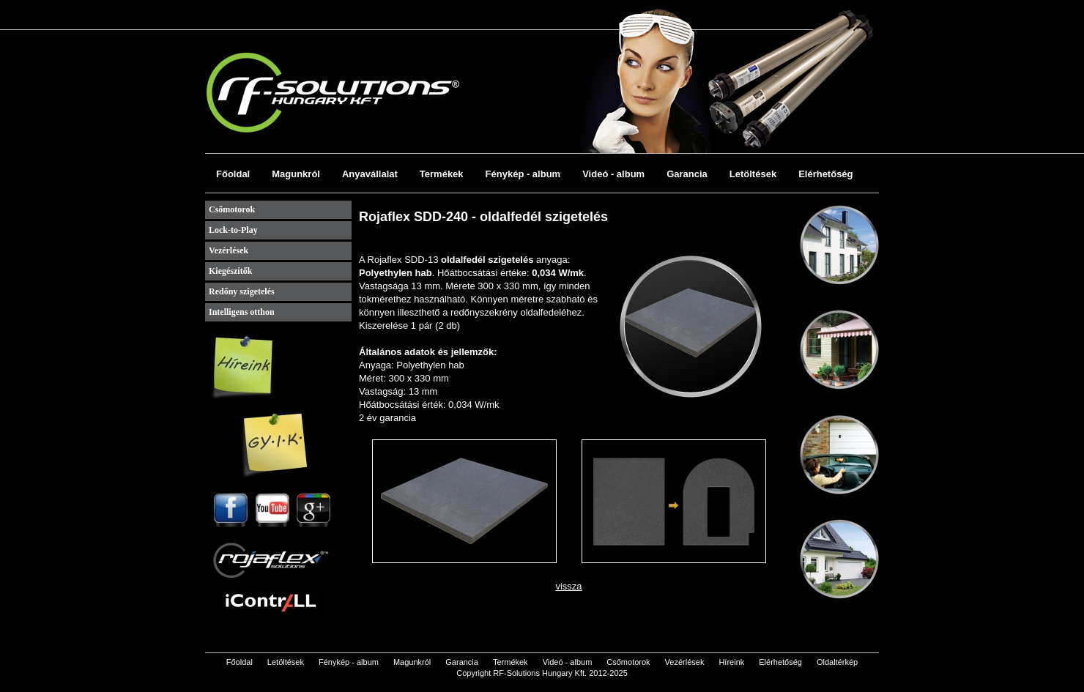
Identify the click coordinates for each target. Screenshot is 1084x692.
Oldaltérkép (837, 662)
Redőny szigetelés (242, 291)
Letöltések (753, 173)
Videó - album (613, 173)
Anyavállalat (370, 173)
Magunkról (296, 173)
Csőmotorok (232, 209)
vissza (568, 586)
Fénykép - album (523, 173)
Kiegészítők (230, 271)
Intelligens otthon (242, 312)
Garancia (687, 173)
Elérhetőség (825, 173)
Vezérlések (228, 250)
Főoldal (233, 173)
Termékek (442, 173)
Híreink (731, 662)
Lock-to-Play (233, 230)
